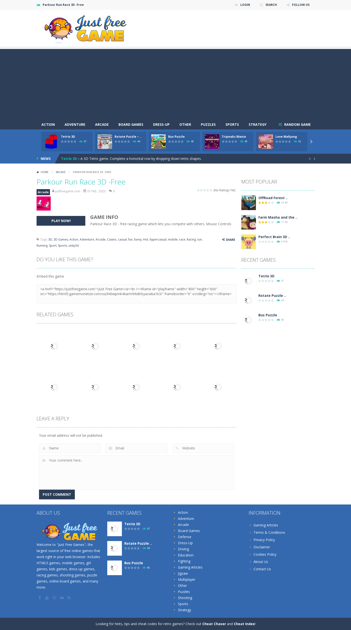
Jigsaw (183, 573)
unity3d (73, 245)
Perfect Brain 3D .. (274, 236)
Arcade (102, 124)
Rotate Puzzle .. (272, 295)
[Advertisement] (175, 83)
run (199, 239)
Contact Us (262, 569)
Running (42, 245)
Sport (53, 245)
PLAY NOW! (61, 220)
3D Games (61, 239)
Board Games (130, 124)
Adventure (75, 124)
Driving (183, 549)
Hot (145, 239)
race (182, 239)
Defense (184, 536)
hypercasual (158, 239)
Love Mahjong (286, 137)
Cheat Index (244, 623)
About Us (261, 561)
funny (138, 239)
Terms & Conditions (269, 532)
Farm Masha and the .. (277, 217)
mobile (173, 239)
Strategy (257, 124)
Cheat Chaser (214, 623)
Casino (112, 239)
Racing (191, 239)
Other (185, 124)
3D (50, 239)
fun (130, 239)
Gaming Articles (190, 567)
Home (44, 172)
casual (122, 239)
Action (48, 124)
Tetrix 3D (68, 137)
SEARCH (271, 5)
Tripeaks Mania (234, 137)
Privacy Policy (264, 539)
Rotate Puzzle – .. (128, 137)
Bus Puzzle (176, 137)
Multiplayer (186, 579)
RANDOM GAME (297, 124)
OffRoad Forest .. (273, 197)
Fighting (184, 561)
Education (186, 555)
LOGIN (245, 5)
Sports (232, 124)
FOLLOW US (301, 5)
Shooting (185, 597)
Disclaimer (262, 547)
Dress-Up (161, 124)
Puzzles (208, 124)
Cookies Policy (265, 554)
